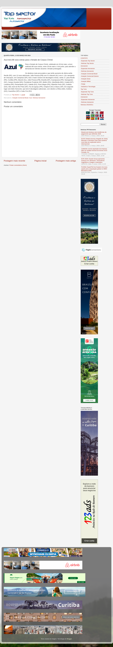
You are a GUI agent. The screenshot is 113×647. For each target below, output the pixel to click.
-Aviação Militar (86, 81)
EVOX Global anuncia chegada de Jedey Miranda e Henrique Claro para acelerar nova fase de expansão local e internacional (94, 141)
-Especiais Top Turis (87, 92)
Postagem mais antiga (66, 161)
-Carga (83, 84)
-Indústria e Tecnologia (88, 86)
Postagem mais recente (14, 161)
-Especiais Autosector (88, 99)
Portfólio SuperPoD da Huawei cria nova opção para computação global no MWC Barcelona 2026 (94, 168)
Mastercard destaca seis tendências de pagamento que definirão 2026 (93, 133)
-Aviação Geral (85, 79)
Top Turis (84, 89)
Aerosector (84, 66)
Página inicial (40, 161)
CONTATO (84, 58)
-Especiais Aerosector (88, 68)
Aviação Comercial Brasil (20, 98)
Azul (30, 98)
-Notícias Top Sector (87, 63)
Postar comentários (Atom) (18, 165)
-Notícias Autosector (87, 102)
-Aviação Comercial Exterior (90, 76)
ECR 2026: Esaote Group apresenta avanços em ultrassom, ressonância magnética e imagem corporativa (93, 160)
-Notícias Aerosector (87, 71)
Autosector (84, 97)
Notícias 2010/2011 (87, 105)
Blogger (69, 639)
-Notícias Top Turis (87, 94)
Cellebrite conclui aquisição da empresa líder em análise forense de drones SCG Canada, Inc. (94, 150)
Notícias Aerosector (39, 98)
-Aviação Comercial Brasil (89, 74)
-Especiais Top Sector (88, 61)
